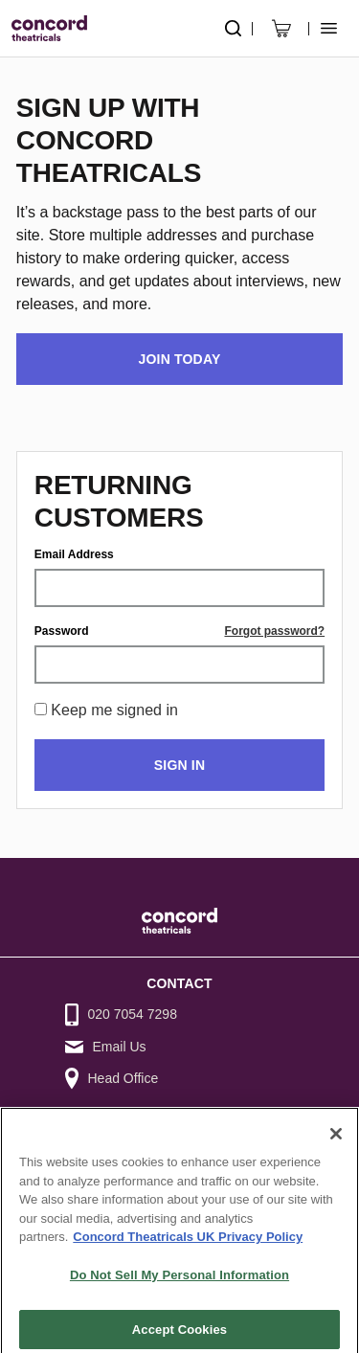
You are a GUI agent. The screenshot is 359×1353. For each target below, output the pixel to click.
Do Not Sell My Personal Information (179, 1283)
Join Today (180, 359)
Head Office (123, 1078)
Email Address (74, 554)
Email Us (119, 1046)
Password (61, 631)
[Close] (336, 1142)
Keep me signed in (114, 710)
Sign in (179, 765)
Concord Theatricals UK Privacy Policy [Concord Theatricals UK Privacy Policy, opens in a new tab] (188, 1246)
